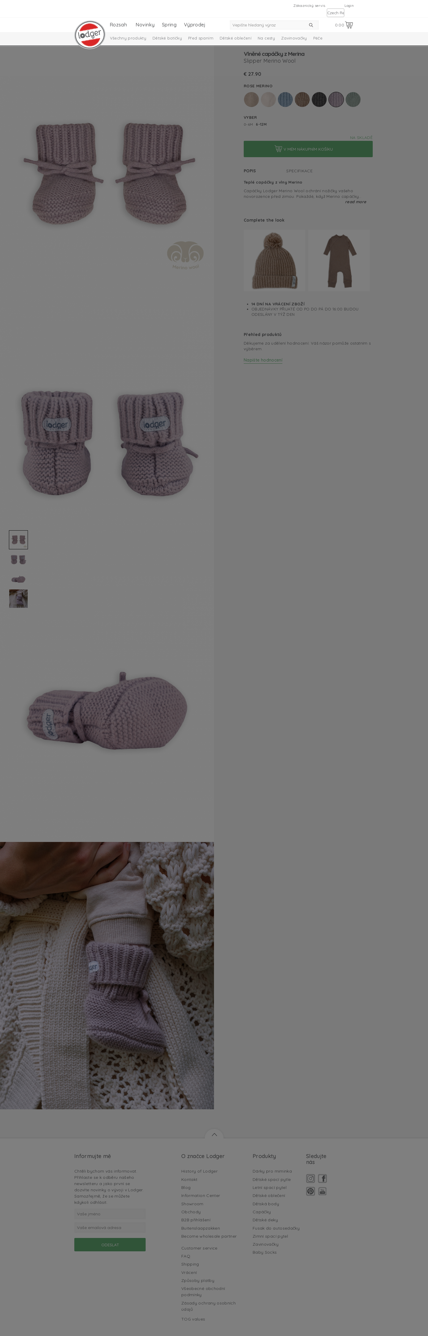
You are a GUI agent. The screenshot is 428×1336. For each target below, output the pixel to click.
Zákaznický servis (309, 5)
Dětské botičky (167, 38)
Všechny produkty (128, 38)
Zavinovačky (294, 38)
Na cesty (266, 38)
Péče (317, 38)
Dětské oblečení (235, 38)
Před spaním (200, 38)
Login (349, 5)
